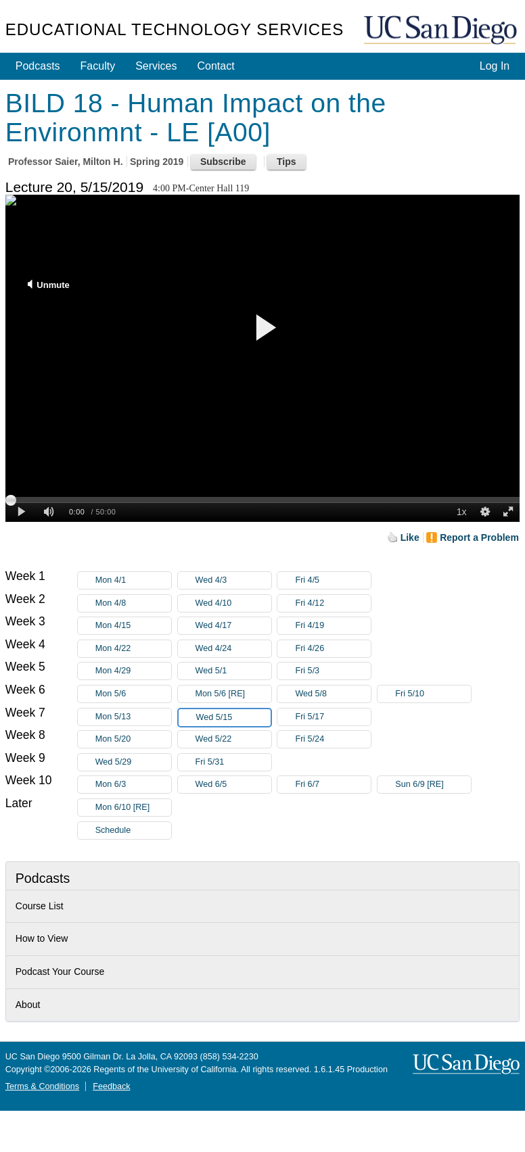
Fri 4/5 (333, 580)
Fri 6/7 (333, 784)
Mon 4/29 (133, 671)
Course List (40, 906)
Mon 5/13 (133, 717)
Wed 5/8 (333, 694)
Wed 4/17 (233, 625)
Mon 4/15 (133, 625)
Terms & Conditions (42, 1086)
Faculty (98, 66)
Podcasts (38, 66)
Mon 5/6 (133, 694)
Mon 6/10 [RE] (133, 807)
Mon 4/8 (133, 603)
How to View (42, 938)
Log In (494, 66)
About (28, 1004)
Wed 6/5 (233, 784)
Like (410, 537)
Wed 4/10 (233, 603)
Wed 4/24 (233, 648)
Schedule (113, 830)
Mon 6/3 (133, 784)
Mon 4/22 (133, 648)
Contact (216, 66)
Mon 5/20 (133, 739)
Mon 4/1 (133, 580)
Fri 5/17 (333, 717)
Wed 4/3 (233, 580)
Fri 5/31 (233, 762)
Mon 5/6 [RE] (233, 694)
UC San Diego (442, 31)
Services (156, 66)
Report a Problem (479, 537)
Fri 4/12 (333, 603)
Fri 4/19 (333, 625)
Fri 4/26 (333, 648)
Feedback (111, 1086)
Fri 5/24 (333, 739)
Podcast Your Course (60, 971)
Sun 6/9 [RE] (433, 784)
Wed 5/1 (233, 671)
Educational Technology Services (174, 29)
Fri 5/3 (333, 671)
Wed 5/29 (133, 762)
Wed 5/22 (233, 739)
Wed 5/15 (233, 717)
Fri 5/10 (433, 694)
